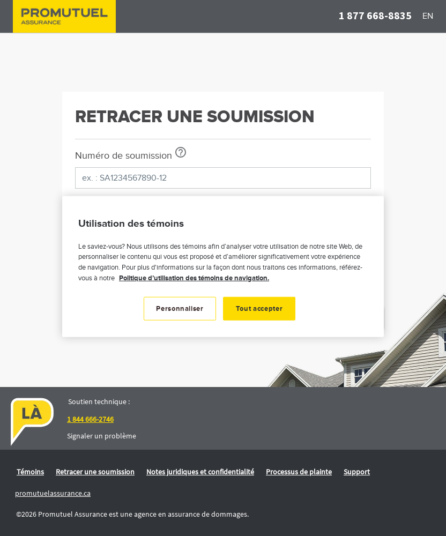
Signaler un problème (101, 436)
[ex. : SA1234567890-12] (223, 178)
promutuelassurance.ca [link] (53, 493)
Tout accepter (259, 308)
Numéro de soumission (123, 155)
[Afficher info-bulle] (180, 152)
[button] (375, 16)
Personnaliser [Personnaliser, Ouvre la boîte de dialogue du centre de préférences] (179, 308)
